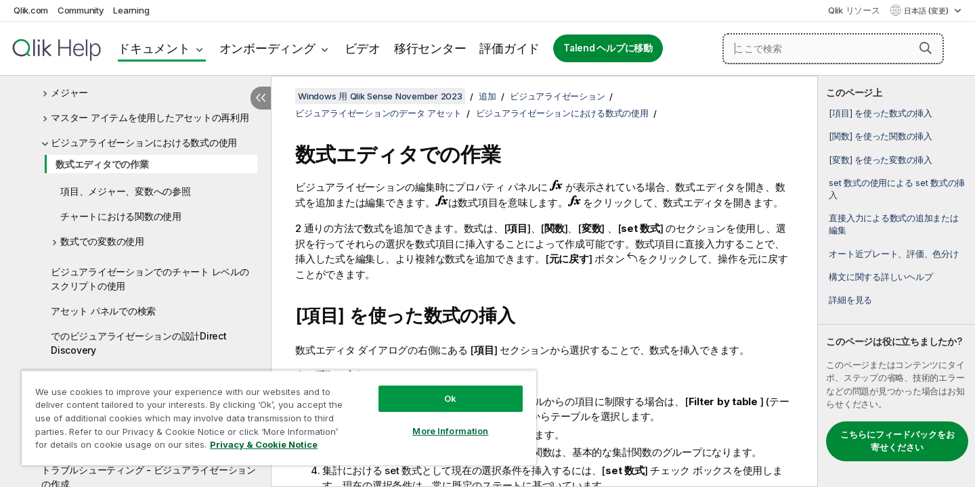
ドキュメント (154, 48)
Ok (450, 398)
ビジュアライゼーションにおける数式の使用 (144, 142)
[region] (279, 417)
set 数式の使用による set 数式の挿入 (897, 188)
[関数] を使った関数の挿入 (880, 136)
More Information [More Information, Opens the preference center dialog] (450, 430)
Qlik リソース (854, 10)
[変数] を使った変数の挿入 (880, 159)
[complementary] (896, 281)
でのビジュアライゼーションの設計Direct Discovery (139, 343)
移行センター (430, 48)
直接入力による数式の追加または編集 (893, 223)
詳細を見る (850, 299)
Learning (131, 10)
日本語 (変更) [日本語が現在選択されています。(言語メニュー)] (927, 11)
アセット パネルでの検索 (103, 311)
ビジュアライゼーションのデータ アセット (378, 113)
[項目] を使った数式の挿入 (880, 113)
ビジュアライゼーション (557, 96)
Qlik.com (31, 10)
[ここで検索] (833, 48)
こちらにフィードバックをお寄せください (897, 441)
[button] (925, 48)
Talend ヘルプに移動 (608, 48)
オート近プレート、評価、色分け (893, 253)
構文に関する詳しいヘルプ (880, 276)
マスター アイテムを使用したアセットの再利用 (150, 117)
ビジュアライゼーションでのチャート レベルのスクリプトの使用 (150, 279)
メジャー (69, 92)
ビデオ (363, 48)
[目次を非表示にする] (261, 98)
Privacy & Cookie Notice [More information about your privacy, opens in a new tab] (264, 444)
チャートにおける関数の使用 (120, 216)
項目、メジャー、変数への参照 (125, 191)
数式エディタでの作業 (102, 164)
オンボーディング (267, 48)
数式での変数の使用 (102, 241)
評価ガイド (509, 48)
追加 (487, 96)
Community (81, 10)
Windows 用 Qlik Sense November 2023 (380, 96)
